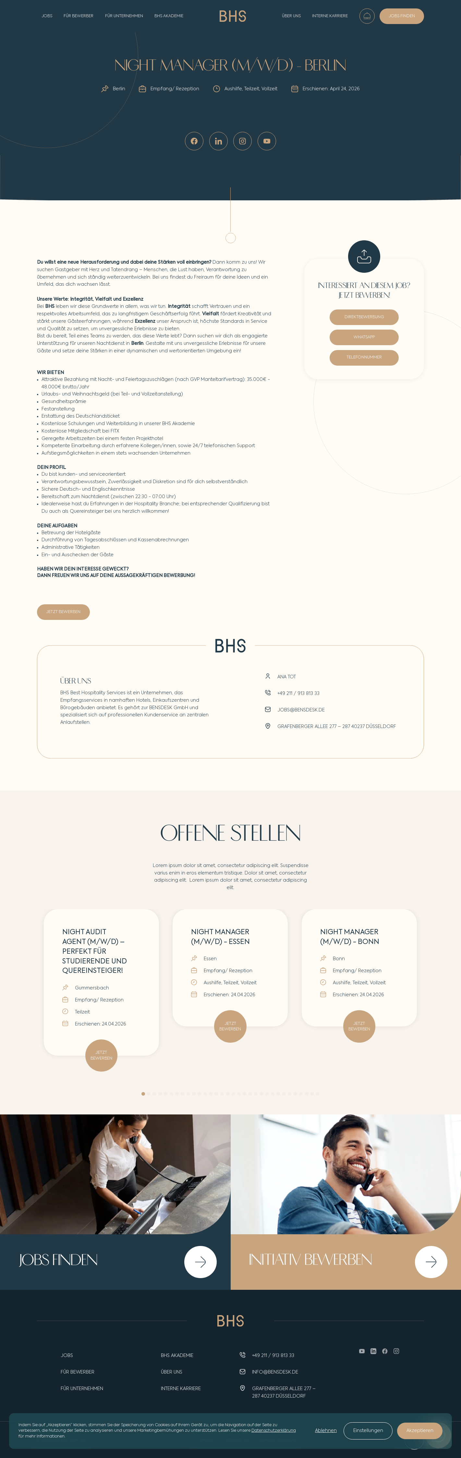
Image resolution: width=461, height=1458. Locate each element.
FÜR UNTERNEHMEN (124, 16)
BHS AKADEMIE (168, 16)
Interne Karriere (330, 16)
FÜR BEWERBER (78, 16)
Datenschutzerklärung (273, 1430)
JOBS (47, 16)
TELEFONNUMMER (364, 358)
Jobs (67, 1355)
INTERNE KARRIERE (181, 1389)
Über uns (291, 16)
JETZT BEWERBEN (63, 612)
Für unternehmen (82, 1389)
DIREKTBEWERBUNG (364, 317)
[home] (233, 16)
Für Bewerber (77, 1372)
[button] (143, 1094)
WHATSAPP (364, 337)
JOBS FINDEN (402, 16)
